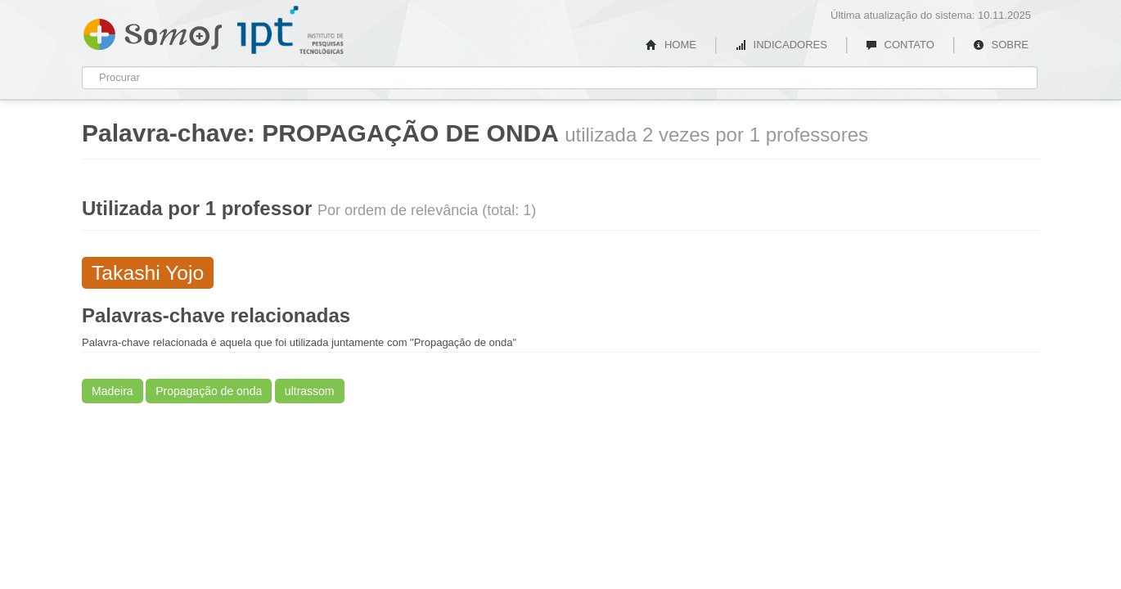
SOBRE (1001, 44)
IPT (290, 30)
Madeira (112, 391)
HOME (671, 44)
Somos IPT (152, 31)
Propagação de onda (208, 391)
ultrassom (310, 391)
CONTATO (900, 44)
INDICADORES (781, 44)
